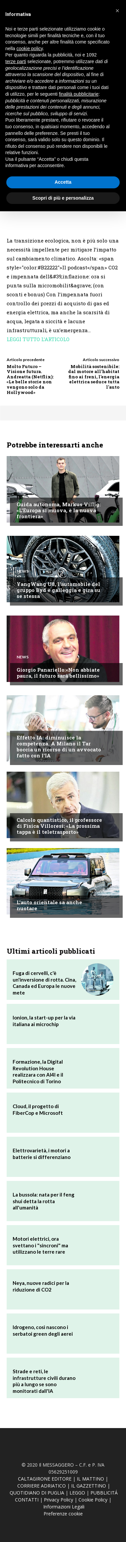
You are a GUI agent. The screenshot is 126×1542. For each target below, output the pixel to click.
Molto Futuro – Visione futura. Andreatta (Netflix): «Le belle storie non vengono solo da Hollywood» (30, 379)
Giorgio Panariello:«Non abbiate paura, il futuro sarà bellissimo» (58, 672)
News (23, 492)
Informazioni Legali (63, 1506)
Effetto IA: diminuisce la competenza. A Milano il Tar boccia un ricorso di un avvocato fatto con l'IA (59, 746)
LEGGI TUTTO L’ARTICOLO (38, 339)
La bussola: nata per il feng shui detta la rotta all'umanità (43, 1201)
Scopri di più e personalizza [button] (62, 198)
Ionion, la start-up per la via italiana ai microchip (44, 1020)
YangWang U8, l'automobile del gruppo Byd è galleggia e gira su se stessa (58, 590)
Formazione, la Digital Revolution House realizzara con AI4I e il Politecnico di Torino (38, 1071)
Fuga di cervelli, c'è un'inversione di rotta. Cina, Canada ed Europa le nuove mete (44, 983)
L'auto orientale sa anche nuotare (49, 905)
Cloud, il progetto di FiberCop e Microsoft (38, 1109)
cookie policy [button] (29, 48)
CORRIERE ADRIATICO (41, 1486)
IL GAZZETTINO (88, 1486)
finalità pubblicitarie (78, 94)
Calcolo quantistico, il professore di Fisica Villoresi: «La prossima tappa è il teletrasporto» (59, 826)
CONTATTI (27, 1499)
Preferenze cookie (63, 1513)
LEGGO (77, 1493)
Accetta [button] (63, 182)
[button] (117, 10)
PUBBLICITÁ (104, 1493)
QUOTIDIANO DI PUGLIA (37, 1493)
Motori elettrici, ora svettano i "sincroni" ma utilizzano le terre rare (40, 1245)
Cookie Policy (92, 1499)
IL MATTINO (90, 1479)
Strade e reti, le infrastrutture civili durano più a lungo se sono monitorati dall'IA (44, 1381)
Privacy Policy (58, 1499)
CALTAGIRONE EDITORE (44, 1479)
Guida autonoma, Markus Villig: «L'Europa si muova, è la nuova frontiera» (59, 510)
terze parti (15, 61)
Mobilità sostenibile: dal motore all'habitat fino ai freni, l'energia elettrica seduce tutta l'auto (93, 376)
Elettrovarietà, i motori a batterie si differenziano (41, 1153)
